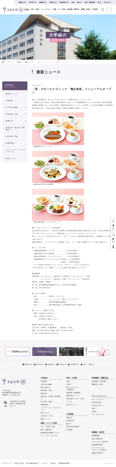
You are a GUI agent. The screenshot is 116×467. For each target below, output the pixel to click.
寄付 (99, 2)
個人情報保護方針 (32, 463)
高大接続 (69, 430)
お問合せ (53, 463)
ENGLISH (107, 2)
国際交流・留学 (97, 384)
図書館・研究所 (85, 9)
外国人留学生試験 (72, 426)
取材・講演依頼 (90, 2)
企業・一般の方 (76, 2)
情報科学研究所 (97, 453)
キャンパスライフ (45, 9)
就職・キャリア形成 (58, 9)
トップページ (7, 62)
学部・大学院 (34, 9)
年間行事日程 (96, 402)
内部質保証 (10, 143)
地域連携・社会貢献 (99, 381)
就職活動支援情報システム (50, 432)
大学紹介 (26, 9)
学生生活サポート (98, 405)
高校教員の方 (64, 2)
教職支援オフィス (72, 395)
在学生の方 (32, 2)
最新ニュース (29, 62)
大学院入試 (70, 420)
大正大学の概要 (12, 107)
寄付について (11, 158)
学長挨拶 (9, 100)
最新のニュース (12, 94)
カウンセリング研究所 (100, 442)
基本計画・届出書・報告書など (15, 128)
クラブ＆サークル (98, 414)
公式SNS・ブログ (47, 416)
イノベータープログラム (49, 436)
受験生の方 (22, 2)
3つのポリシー (71, 405)
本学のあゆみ (45, 387)
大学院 (68, 384)
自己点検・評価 (12, 136)
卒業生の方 (53, 2)
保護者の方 (42, 2)
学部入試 (69, 417)
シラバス (69, 401)
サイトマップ (7, 463)
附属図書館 (96, 436)
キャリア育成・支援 (48, 426)
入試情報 (94, 9)
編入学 (68, 423)
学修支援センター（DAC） (75, 399)
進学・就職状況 (46, 430)
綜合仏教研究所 (97, 439)
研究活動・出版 (12, 114)
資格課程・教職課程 (73, 393)
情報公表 (9, 121)
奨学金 (94, 411)
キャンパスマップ (98, 399)
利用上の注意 (19, 463)
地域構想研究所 (97, 445)
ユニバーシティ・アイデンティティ (15, 151)
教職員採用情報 (64, 463)
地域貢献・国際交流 (72, 9)
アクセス (44, 463)
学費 (93, 408)
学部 (67, 381)
